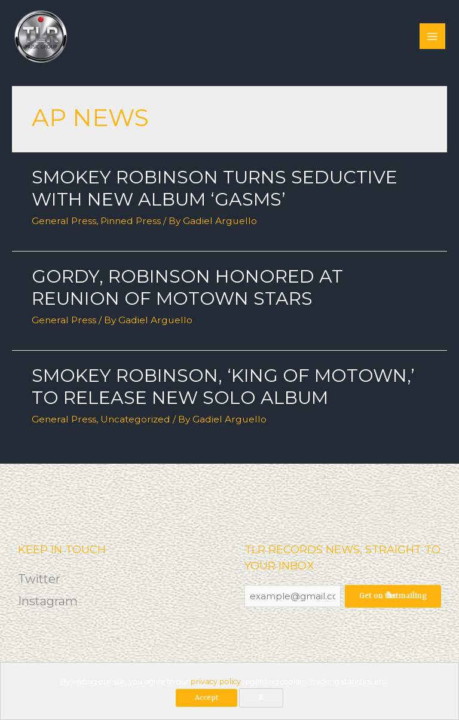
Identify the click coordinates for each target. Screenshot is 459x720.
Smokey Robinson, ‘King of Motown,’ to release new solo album (223, 386)
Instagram (48, 601)
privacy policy (216, 681)
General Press (64, 220)
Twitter (40, 579)
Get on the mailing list (393, 596)
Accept (206, 698)
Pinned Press (130, 220)
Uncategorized (135, 419)
